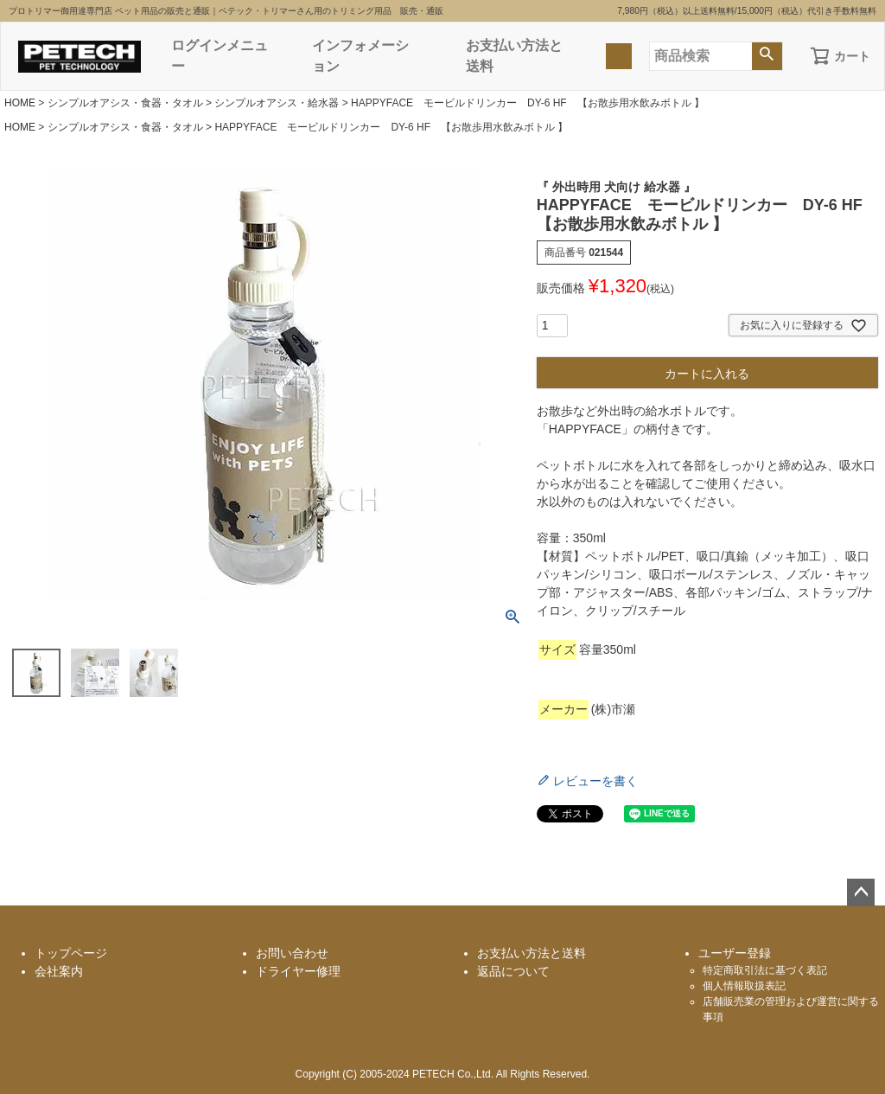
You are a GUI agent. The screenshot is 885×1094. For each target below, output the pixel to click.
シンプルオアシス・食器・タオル (125, 103)
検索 (767, 56)
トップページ (71, 953)
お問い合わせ (292, 953)
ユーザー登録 (734, 953)
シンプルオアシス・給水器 (276, 103)
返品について (513, 971)
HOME (19, 103)
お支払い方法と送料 (514, 56)
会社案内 (59, 971)
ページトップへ (861, 892)
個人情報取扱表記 (744, 986)
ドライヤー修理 (298, 971)
